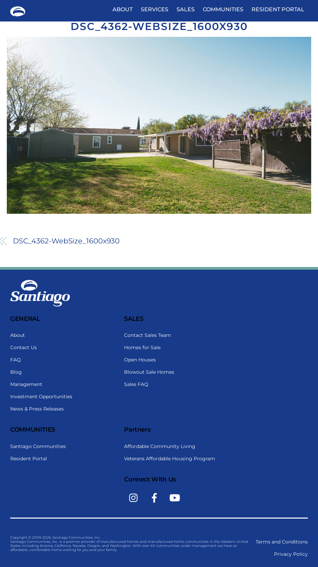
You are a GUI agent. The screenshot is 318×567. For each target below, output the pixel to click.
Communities (223, 9)
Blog (16, 372)
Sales (186, 9)
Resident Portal (278, 9)
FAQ (15, 360)
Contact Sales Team (147, 335)
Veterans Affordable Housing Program (169, 459)
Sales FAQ (136, 384)
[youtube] (176, 497)
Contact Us (23, 347)
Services (154, 9)
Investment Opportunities (41, 396)
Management (26, 384)
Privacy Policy (291, 554)
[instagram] (135, 497)
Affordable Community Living (159, 446)
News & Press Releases (37, 409)
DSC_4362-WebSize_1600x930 (159, 26)
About (122, 9)
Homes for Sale (142, 347)
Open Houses (140, 360)
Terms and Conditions (282, 542)
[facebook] (155, 497)
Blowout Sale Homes (149, 372)
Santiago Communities (38, 446)
